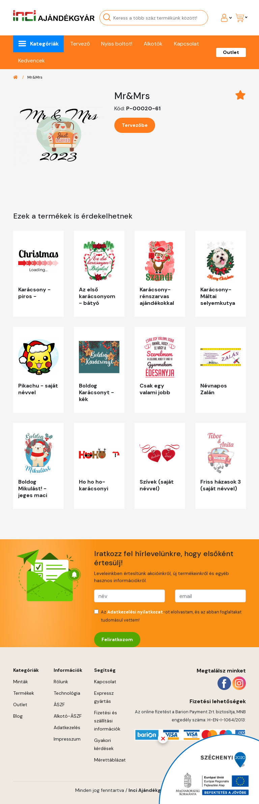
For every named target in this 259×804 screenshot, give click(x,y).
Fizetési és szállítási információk (107, 721)
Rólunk (61, 682)
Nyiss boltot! (116, 43)
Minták (20, 682)
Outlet (231, 52)
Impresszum (67, 739)
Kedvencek (31, 60)
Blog (18, 716)
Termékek (23, 693)
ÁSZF (59, 704)
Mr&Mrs (34, 77)
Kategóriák (44, 43)
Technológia (67, 693)
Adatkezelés (67, 727)
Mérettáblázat (110, 760)
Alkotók (153, 43)
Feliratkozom (117, 639)
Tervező (80, 43)
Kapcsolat (186, 43)
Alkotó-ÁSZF (68, 716)
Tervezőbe (135, 125)
